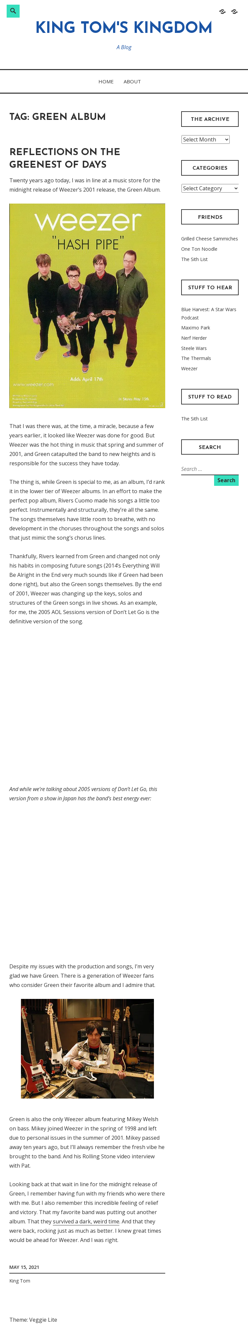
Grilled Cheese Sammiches (209, 238)
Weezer (189, 368)
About (132, 81)
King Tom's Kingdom (124, 29)
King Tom (19, 1281)
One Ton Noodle (199, 249)
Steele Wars (194, 348)
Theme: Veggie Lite (33, 1319)
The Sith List (194, 259)
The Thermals (196, 358)
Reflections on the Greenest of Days (64, 159)
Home (106, 81)
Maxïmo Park (195, 327)
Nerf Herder (194, 338)
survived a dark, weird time (86, 1221)
